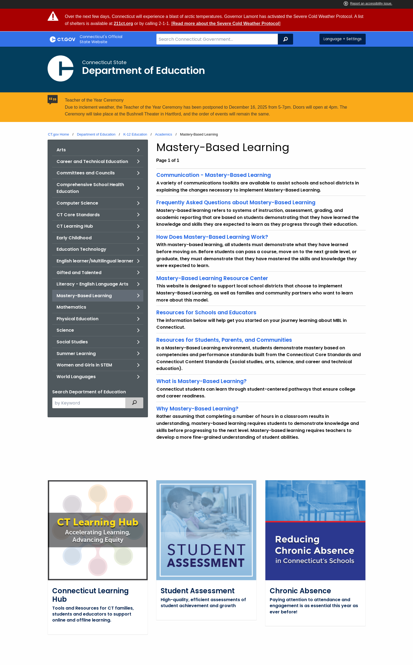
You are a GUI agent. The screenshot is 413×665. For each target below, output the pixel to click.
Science (65, 330)
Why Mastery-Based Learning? (197, 408)
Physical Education (77, 319)
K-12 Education (135, 134)
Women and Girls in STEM (84, 365)
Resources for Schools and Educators (206, 312)
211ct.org (123, 23)
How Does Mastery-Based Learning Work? (212, 237)
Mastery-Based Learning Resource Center (212, 278)
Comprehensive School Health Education (90, 188)
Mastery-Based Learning (84, 296)
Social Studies (72, 342)
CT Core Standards (78, 215)
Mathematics (71, 307)
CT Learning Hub (75, 226)
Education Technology (81, 249)
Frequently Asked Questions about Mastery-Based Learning (235, 202)
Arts (61, 150)
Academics (163, 134)
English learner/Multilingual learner (95, 261)
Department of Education (96, 134)
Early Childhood (74, 238)
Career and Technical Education (92, 161)
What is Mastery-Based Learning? (201, 381)
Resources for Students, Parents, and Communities (224, 340)
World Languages (76, 377)
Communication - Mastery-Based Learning (213, 175)
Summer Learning (76, 353)
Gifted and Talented (79, 272)
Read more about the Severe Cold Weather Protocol (225, 23)
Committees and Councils (86, 173)
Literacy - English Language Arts (92, 284)
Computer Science (77, 203)
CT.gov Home (58, 134)
